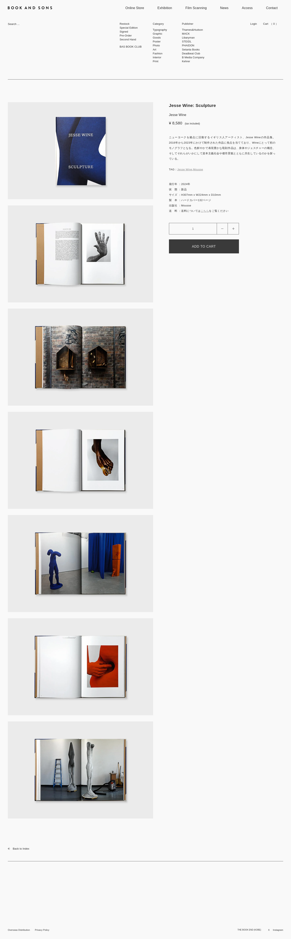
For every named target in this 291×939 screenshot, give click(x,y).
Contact (272, 8)
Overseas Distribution (19, 930)
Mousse (198, 169)
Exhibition (164, 8)
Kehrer (186, 61)
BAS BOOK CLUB (131, 46)
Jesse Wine (184, 169)
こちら (205, 210)
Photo (156, 45)
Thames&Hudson (192, 29)
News (224, 8)
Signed (124, 31)
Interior (157, 57)
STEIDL (186, 41)
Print (155, 61)
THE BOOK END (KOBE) (249, 930)
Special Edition (129, 27)
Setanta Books (191, 49)
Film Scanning (196, 8)
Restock (124, 23)
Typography (160, 29)
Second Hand (128, 39)
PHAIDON (188, 45)
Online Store (134, 8)
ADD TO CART (204, 246)
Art (154, 49)
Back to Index (18, 848)
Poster (157, 41)
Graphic (157, 33)
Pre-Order (126, 35)
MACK (186, 33)
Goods (157, 37)
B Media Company (193, 57)
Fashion (157, 53)
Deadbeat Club (191, 53)
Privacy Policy (42, 930)
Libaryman (188, 37)
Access (247, 8)
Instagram (278, 930)
